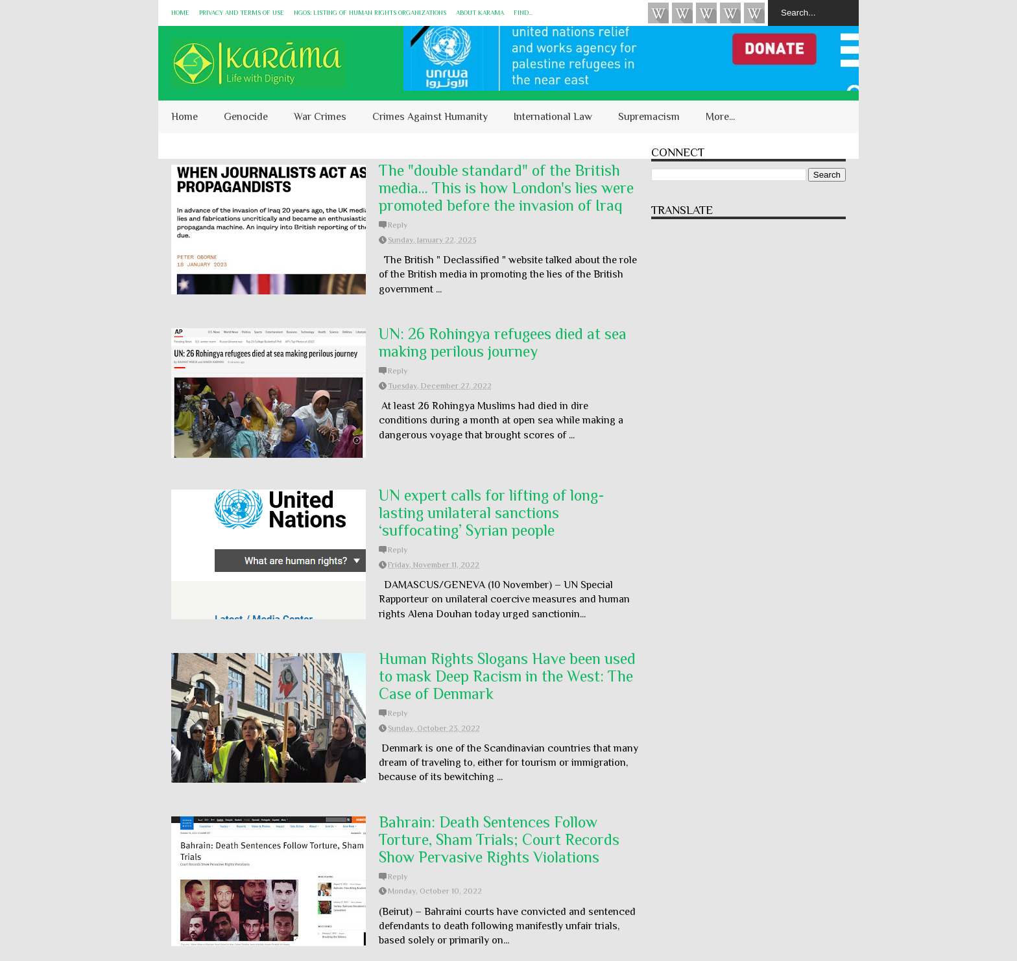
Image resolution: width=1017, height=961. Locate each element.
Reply (397, 225)
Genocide (246, 117)
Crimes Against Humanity (430, 117)
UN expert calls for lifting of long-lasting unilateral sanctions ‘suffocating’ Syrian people (491, 512)
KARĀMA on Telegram (754, 13)
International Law (553, 117)
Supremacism (649, 117)
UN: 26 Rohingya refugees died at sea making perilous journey (503, 342)
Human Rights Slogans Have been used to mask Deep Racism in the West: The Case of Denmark (507, 676)
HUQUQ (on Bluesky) (682, 13)
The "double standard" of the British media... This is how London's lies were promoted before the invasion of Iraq (506, 187)
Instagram (730, 13)
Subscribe (706, 13)
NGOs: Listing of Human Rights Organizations (370, 12)
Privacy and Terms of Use (241, 12)
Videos (658, 13)
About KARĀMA (480, 12)
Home (180, 12)
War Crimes (320, 117)
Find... (523, 12)
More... (720, 117)
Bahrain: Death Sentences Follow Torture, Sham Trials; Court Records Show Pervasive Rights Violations (499, 839)
